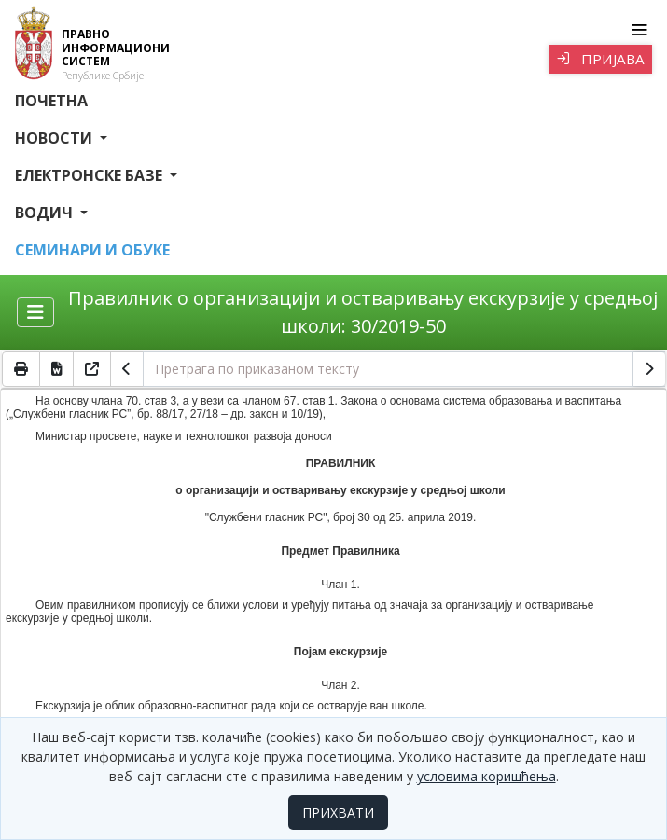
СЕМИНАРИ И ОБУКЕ (92, 250)
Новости (55, 138)
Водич (45, 212)
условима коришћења (486, 776)
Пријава (600, 58)
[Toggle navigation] (638, 30)
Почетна (51, 100)
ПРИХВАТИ (338, 812)
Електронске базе (90, 175)
